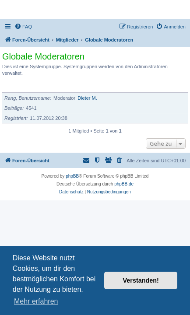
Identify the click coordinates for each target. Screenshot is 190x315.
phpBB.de (124, 184)
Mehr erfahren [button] (36, 301)
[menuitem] (23, 26)
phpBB (72, 176)
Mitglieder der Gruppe (31, 86)
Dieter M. (87, 98)
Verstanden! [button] (141, 280)
